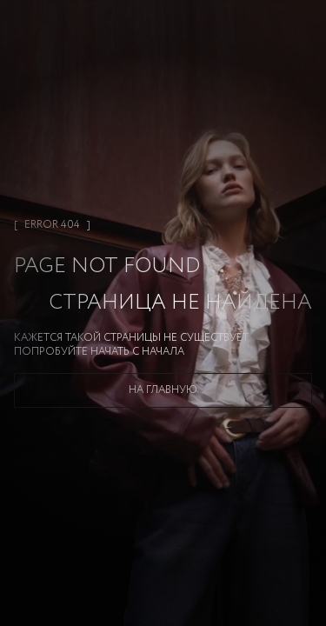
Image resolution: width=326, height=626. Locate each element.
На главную (163, 390)
